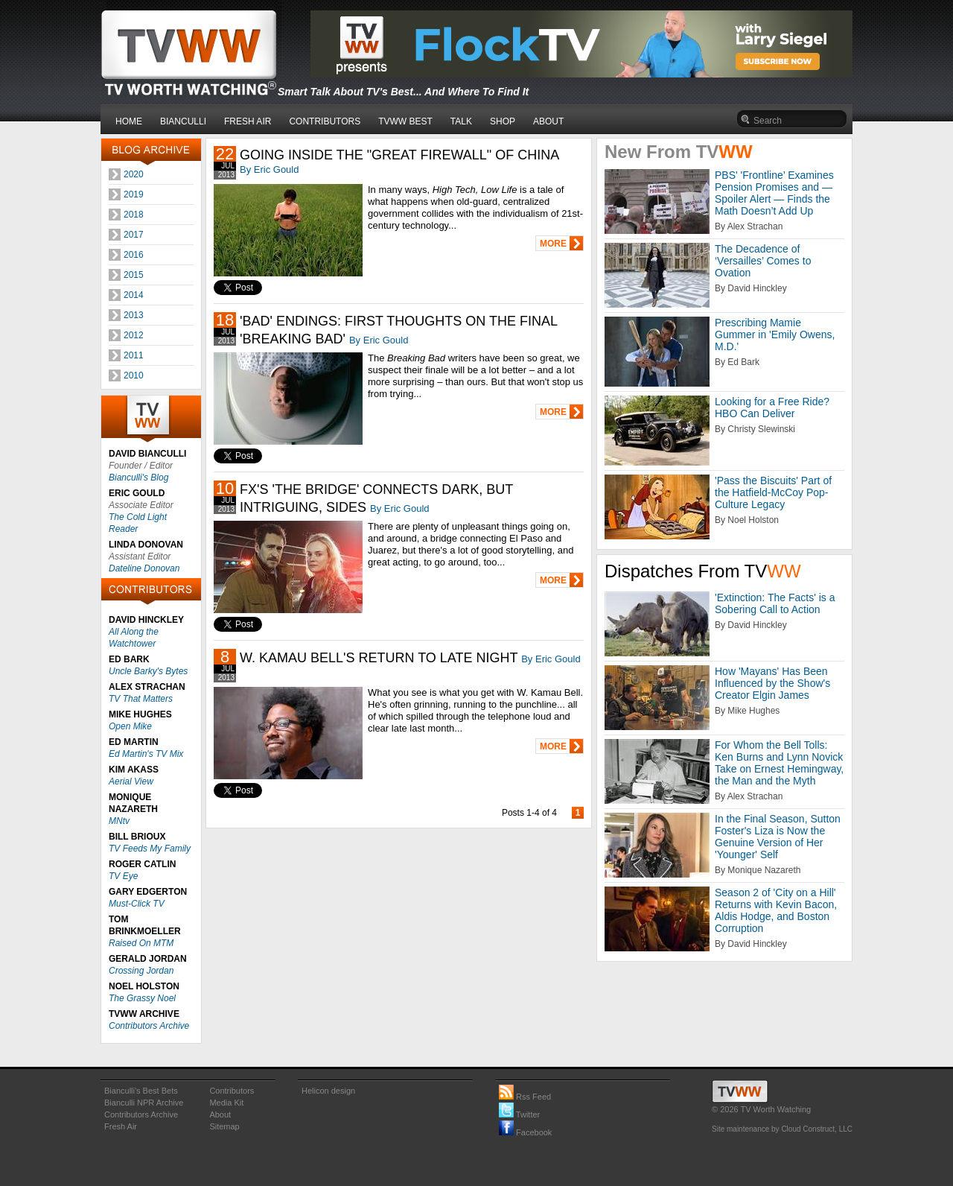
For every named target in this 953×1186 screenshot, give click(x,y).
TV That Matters (141, 699)
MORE (553, 243)
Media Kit (226, 1102)
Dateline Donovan (144, 568)
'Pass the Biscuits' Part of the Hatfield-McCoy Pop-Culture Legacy (773, 492)
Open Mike (130, 726)
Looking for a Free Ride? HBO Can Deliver (772, 407)
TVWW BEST (405, 121)
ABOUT (548, 121)
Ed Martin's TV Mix (146, 754)
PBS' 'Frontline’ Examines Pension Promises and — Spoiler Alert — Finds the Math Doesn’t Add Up (774, 193)
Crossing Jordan (141, 970)
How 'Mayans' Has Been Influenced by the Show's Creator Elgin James (772, 683)
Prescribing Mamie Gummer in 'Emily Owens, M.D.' (775, 334)
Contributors (231, 1090)
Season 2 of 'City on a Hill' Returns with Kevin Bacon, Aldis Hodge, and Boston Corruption (776, 910)
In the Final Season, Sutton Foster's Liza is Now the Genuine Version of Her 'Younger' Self (778, 836)
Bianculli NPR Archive (143, 1102)
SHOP (502, 121)
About (220, 1114)
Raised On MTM (141, 943)
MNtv (119, 821)
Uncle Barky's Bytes (148, 671)
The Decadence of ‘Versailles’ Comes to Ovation (763, 261)
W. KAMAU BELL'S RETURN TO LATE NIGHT (378, 657)
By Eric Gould (269, 169)
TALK (461, 121)
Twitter (519, 1114)
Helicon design (328, 1090)
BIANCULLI (183, 121)
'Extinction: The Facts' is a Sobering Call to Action (775, 603)
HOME (128, 121)
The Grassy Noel (142, 998)
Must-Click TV (137, 903)
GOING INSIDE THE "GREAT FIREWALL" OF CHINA (399, 155)
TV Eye (123, 876)
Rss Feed (525, 1096)
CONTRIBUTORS (324, 121)
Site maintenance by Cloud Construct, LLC (782, 1129)
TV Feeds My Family (150, 848)
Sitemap (224, 1126)
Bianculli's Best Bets (141, 1090)
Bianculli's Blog (138, 477)
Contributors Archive (149, 1026)
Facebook (525, 1132)
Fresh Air (120, 1126)
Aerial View (131, 781)
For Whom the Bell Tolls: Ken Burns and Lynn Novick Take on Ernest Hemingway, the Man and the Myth (779, 763)
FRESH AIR (247, 121)
